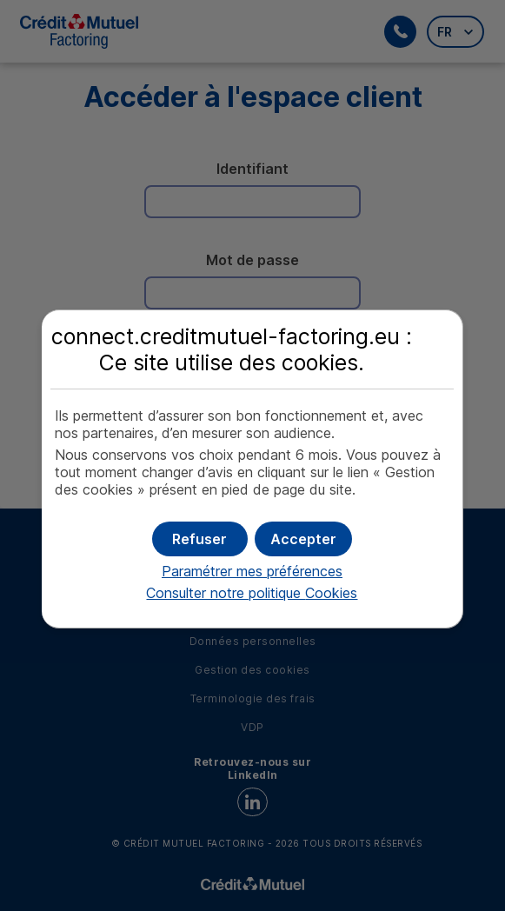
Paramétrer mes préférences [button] (252, 571)
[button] (303, 539)
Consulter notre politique (251, 593)
